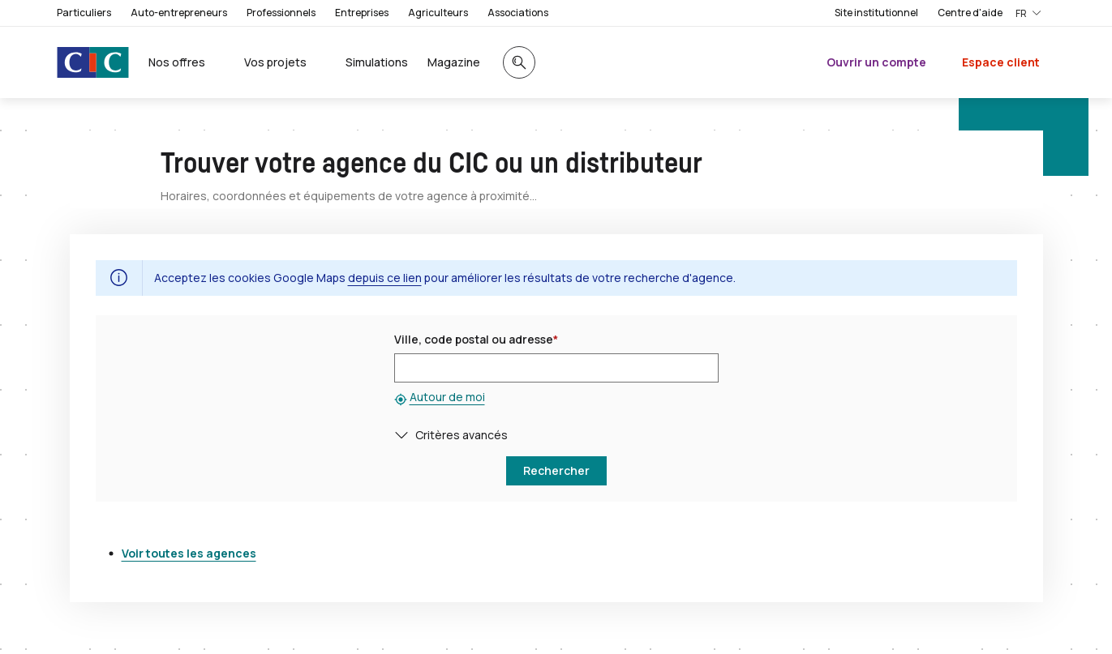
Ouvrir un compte (876, 62)
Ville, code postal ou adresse (476, 339)
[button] (404, 434)
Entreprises (362, 12)
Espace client (1001, 62)
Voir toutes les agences (189, 553)
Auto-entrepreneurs (179, 12)
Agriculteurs (438, 12)
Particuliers (84, 12)
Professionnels (281, 12)
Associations (517, 12)
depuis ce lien (385, 277)
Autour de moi (447, 396)
